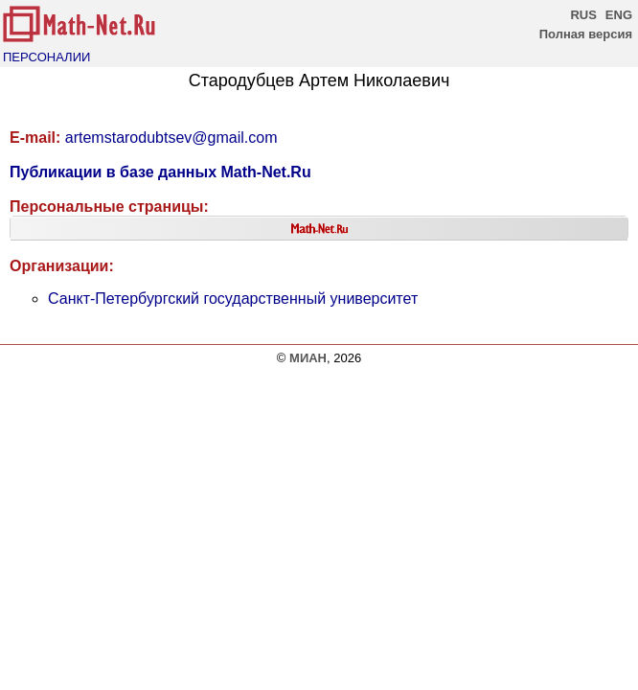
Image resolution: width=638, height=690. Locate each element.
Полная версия (585, 34)
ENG (618, 15)
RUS (583, 15)
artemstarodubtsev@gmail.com (171, 137)
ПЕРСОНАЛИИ (46, 57)
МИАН (308, 358)
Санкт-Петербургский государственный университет (233, 298)
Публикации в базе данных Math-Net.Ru (160, 172)
